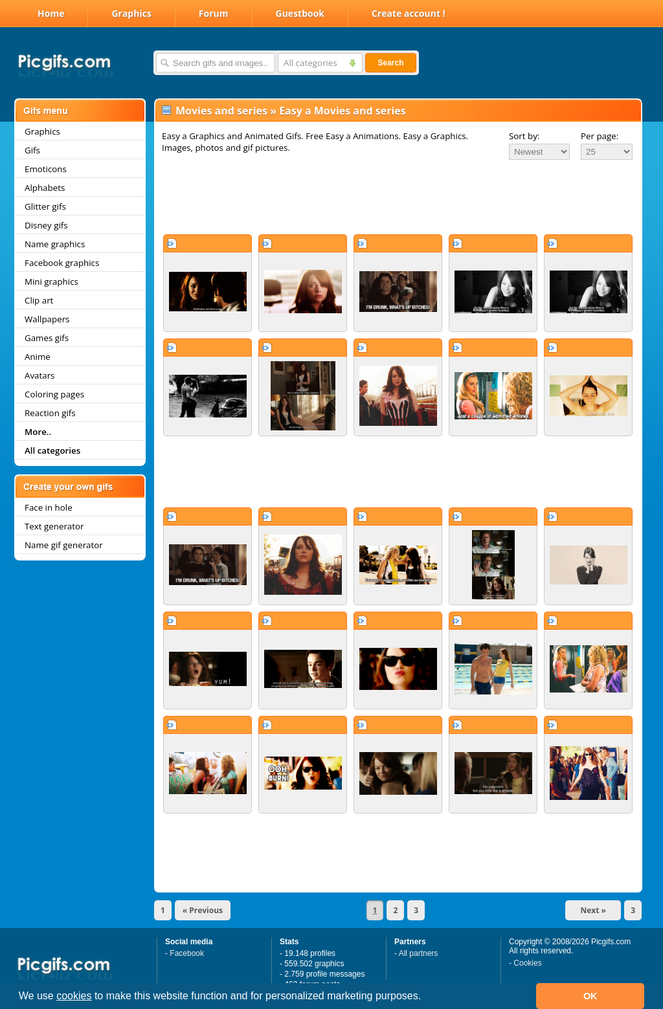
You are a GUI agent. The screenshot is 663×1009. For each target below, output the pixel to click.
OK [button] (590, 996)
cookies (73, 995)
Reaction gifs (50, 413)
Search (390, 62)
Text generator (54, 526)
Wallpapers (47, 319)
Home (51, 13)
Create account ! (408, 13)
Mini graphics (51, 281)
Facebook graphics (62, 263)
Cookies (527, 963)
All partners (418, 953)
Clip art (39, 300)
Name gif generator (64, 545)
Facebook (187, 953)
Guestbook (300, 13)
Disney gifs (46, 225)
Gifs (32, 150)
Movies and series (221, 111)
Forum (214, 13)
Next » (593, 910)
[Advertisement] (398, 197)
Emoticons (46, 169)
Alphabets (45, 188)
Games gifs (47, 338)
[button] (426, 997)
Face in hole (49, 507)
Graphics (131, 13)
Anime (38, 356)
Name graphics (55, 244)
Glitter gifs (45, 206)
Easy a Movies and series (342, 111)
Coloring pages (54, 394)
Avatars (39, 375)
